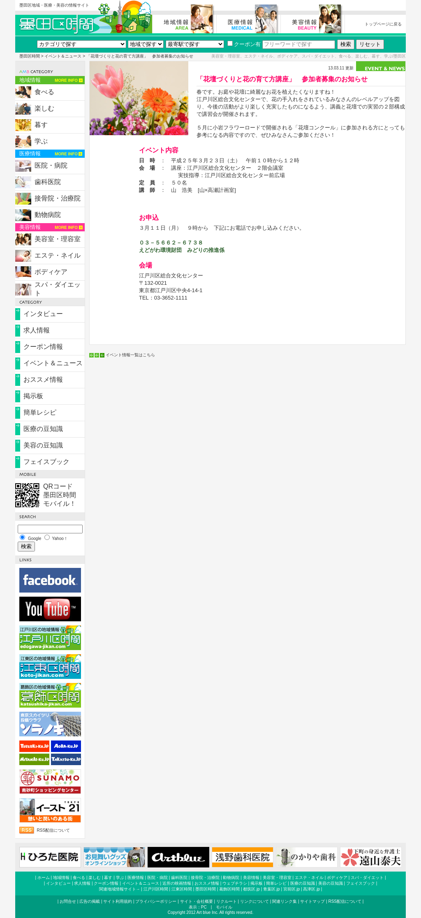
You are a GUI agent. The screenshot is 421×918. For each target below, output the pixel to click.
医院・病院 (51, 165)
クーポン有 (244, 44)
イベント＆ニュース (62, 56)
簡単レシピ (39, 412)
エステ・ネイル (58, 255)
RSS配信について (53, 830)
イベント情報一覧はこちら (130, 355)
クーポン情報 (43, 346)
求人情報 (36, 330)
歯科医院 (48, 181)
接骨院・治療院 (58, 198)
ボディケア (51, 271)
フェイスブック (46, 461)
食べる (44, 91)
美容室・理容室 (58, 238)
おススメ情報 (43, 379)
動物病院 (48, 214)
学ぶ (41, 141)
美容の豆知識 (43, 445)
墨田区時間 (29, 56)
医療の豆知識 (43, 428)
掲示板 (33, 395)
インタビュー (43, 313)
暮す (41, 124)
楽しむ (44, 108)
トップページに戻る (383, 24)
